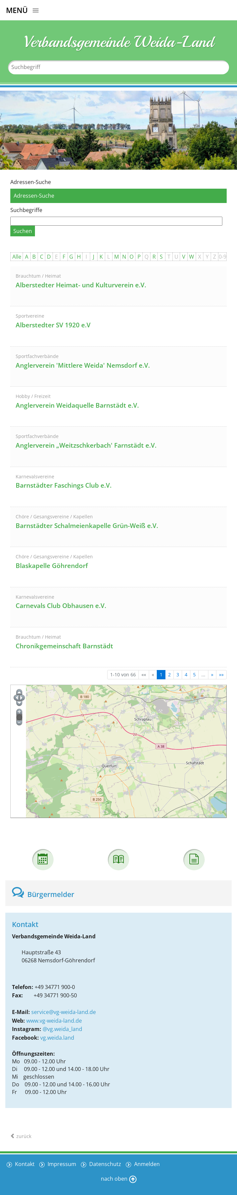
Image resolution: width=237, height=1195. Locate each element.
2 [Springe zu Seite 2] (169, 674)
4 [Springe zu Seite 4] (186, 674)
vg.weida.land (57, 1037)
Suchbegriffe (26, 210)
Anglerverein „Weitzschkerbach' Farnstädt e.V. (86, 445)
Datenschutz (104, 1164)
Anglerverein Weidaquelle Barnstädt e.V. (77, 405)
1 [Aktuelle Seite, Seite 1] (161, 674)
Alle (16, 256)
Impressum (61, 1164)
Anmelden (146, 1164)
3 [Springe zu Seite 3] (177, 674)
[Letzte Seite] (221, 674)
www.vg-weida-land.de (54, 1020)
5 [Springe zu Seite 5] (194, 674)
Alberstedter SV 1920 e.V (53, 325)
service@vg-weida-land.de (63, 1012)
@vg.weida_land (62, 1029)
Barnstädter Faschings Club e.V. (64, 485)
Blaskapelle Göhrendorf (52, 565)
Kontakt (24, 1164)
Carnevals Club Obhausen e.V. (61, 605)
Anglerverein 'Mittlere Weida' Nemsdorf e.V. (83, 365)
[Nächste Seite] (212, 674)
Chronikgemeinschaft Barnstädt (64, 646)
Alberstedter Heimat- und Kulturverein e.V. (81, 285)
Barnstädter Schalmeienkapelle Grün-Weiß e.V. (87, 525)
